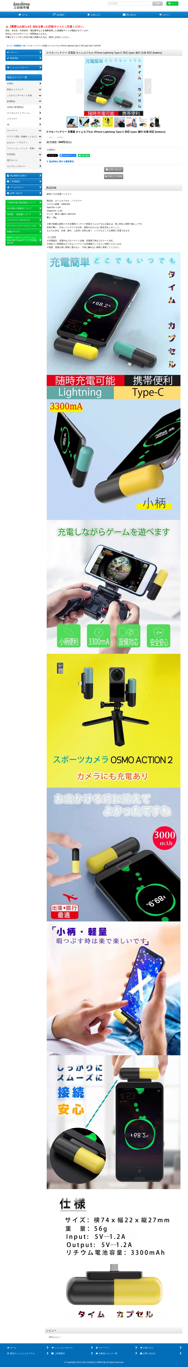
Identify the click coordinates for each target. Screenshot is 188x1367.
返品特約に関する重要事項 (60, 161)
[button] (79, 86)
